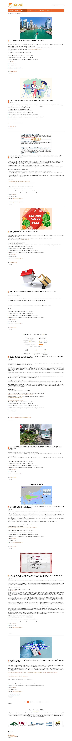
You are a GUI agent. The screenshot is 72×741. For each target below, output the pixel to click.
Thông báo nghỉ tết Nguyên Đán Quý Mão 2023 (24, 231)
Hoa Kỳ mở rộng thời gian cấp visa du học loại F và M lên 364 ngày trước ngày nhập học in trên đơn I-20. (36, 156)
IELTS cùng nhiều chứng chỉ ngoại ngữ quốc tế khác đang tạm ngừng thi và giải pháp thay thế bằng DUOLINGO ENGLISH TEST (36, 357)
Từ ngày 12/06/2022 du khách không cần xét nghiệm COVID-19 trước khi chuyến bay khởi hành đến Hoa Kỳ (37, 661)
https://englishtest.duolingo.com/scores (15, 397)
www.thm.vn (14, 63)
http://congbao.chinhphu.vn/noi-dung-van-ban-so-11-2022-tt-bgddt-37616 (20, 394)
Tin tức (42, 10)
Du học (24, 10)
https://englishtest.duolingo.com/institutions (15, 400)
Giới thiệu (17, 10)
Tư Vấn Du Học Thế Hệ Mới (24, 239)
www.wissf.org (13, 590)
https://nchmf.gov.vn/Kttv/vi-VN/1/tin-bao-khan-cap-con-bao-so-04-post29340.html (22, 527)
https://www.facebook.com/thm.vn (35, 49)
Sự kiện (12, 578)
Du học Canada (24, 417)
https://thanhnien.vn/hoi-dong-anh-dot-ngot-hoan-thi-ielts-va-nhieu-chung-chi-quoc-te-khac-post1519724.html (26, 391)
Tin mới (16, 71)
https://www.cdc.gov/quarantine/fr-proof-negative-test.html (18, 676)
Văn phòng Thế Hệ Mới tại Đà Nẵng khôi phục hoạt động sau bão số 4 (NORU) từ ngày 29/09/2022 (36, 447)
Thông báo (12, 71)
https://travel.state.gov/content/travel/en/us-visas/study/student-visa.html (21, 183)
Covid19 (11, 695)
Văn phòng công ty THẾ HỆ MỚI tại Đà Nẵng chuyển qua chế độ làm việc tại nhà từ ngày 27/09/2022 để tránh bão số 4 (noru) (37, 507)
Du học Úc (29, 417)
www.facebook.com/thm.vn (17, 123)
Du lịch (30, 10)
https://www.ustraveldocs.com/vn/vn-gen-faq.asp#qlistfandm (19, 181)
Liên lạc (48, 10)
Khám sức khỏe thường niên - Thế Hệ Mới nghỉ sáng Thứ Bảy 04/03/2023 (31, 101)
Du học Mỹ (19, 417)
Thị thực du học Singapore (12, 736)
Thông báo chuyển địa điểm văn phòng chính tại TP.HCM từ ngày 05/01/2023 (33, 291)
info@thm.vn (13, 61)
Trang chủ (10, 10)
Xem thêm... (10, 73)
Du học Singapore (11, 735)
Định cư (36, 10)
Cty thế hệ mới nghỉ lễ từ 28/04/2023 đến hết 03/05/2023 (27, 40)
